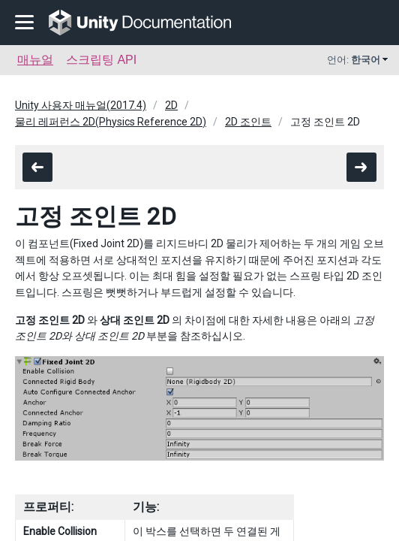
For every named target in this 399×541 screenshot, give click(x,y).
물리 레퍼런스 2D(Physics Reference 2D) (110, 122)
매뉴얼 (35, 59)
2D (171, 105)
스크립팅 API (101, 59)
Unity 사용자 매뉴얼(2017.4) (80, 105)
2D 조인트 (248, 122)
